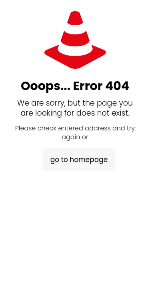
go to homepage (79, 159)
